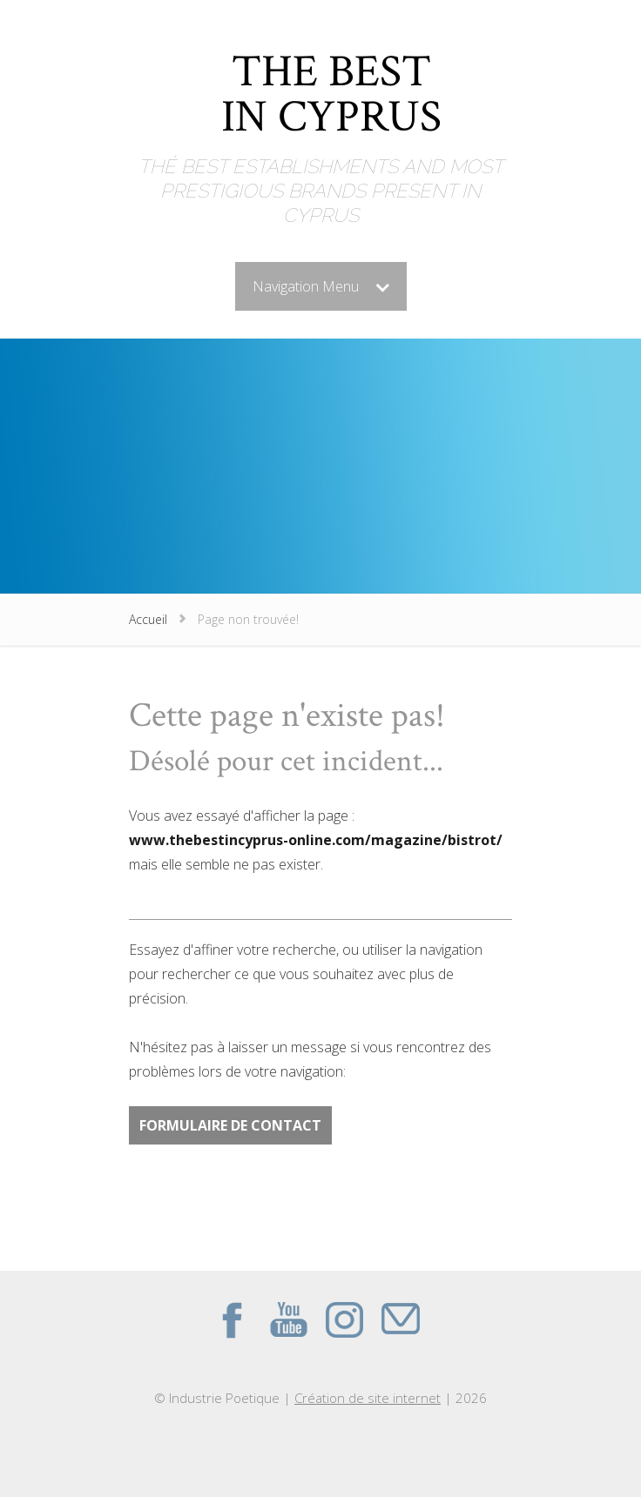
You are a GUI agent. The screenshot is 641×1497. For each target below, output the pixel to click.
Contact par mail (400, 1319)
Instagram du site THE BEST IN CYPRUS (344, 1319)
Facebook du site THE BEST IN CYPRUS (232, 1319)
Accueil (148, 619)
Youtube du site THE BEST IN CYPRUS (288, 1319)
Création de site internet (367, 1397)
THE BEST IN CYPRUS (331, 98)
